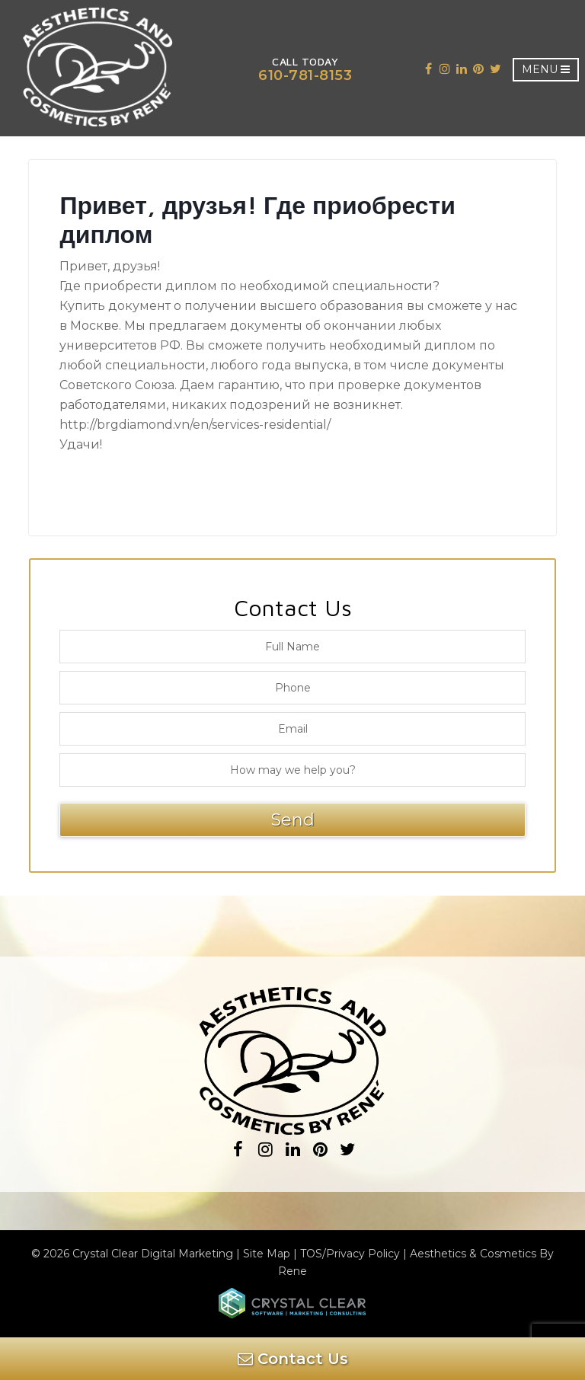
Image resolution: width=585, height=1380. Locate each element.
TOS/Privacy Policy (350, 1253)
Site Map (266, 1253)
